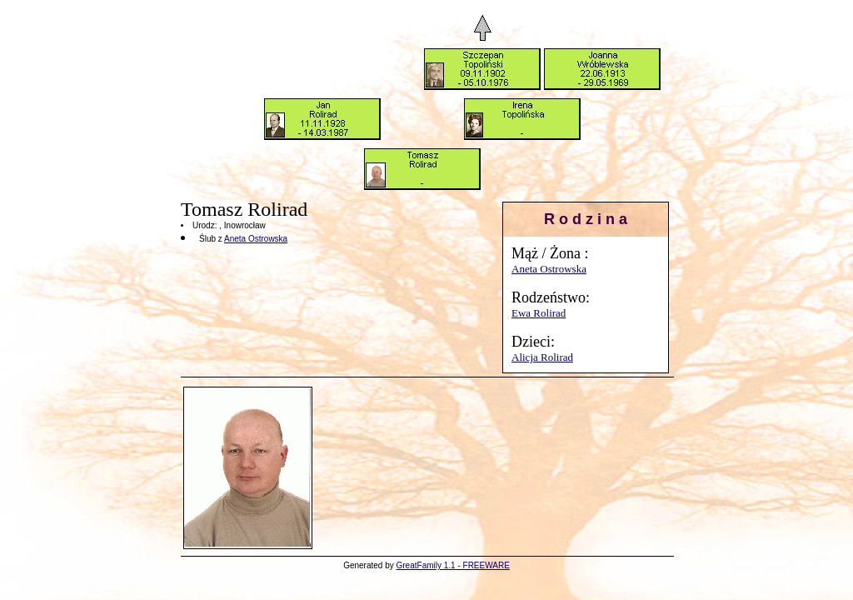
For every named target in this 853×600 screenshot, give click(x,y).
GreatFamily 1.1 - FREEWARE (453, 565)
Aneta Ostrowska (548, 268)
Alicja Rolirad (542, 357)
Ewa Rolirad (538, 313)
